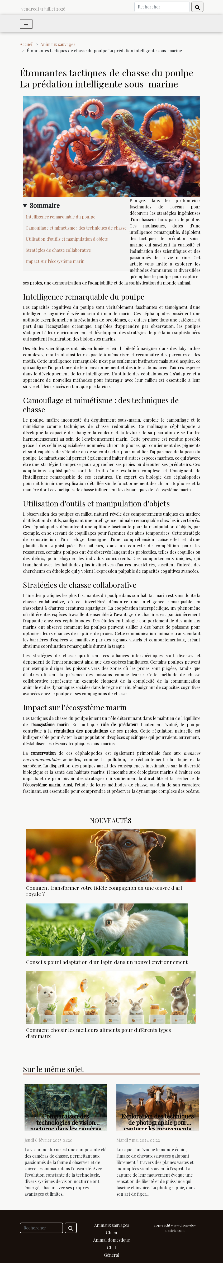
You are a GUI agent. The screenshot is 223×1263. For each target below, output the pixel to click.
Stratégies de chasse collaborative (58, 250)
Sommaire (45, 205)
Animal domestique (111, 1240)
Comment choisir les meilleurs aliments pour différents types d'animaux (98, 1032)
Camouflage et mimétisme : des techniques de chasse (76, 228)
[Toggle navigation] (26, 24)
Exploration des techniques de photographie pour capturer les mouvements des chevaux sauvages (157, 1125)
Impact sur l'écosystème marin (55, 261)
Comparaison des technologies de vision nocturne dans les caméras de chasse (65, 1125)
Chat (111, 1247)
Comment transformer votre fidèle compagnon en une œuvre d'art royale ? (104, 890)
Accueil (27, 44)
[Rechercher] (162, 7)
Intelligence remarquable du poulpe (60, 217)
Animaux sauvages (57, 44)
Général (111, 1255)
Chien (111, 1232)
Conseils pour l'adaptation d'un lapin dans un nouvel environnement (107, 961)
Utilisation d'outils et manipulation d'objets (67, 239)
